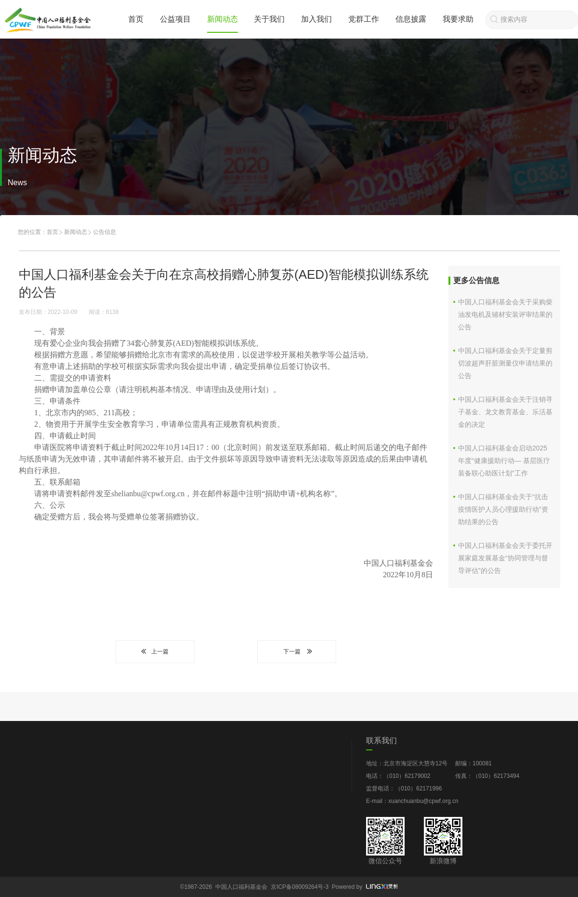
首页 (136, 19)
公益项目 (175, 19)
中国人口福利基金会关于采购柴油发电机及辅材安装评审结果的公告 (505, 314)
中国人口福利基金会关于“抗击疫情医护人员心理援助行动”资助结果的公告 (503, 509)
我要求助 (458, 19)
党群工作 (363, 19)
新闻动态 (222, 19)
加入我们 (316, 19)
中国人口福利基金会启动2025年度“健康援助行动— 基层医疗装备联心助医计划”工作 (504, 460)
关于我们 (269, 19)
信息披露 (410, 19)
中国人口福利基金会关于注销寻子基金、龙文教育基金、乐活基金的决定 (505, 411)
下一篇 (296, 651)
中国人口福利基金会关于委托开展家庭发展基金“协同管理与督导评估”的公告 (505, 558)
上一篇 (155, 651)
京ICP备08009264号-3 (299, 886)
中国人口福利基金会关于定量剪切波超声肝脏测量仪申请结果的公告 (505, 363)
